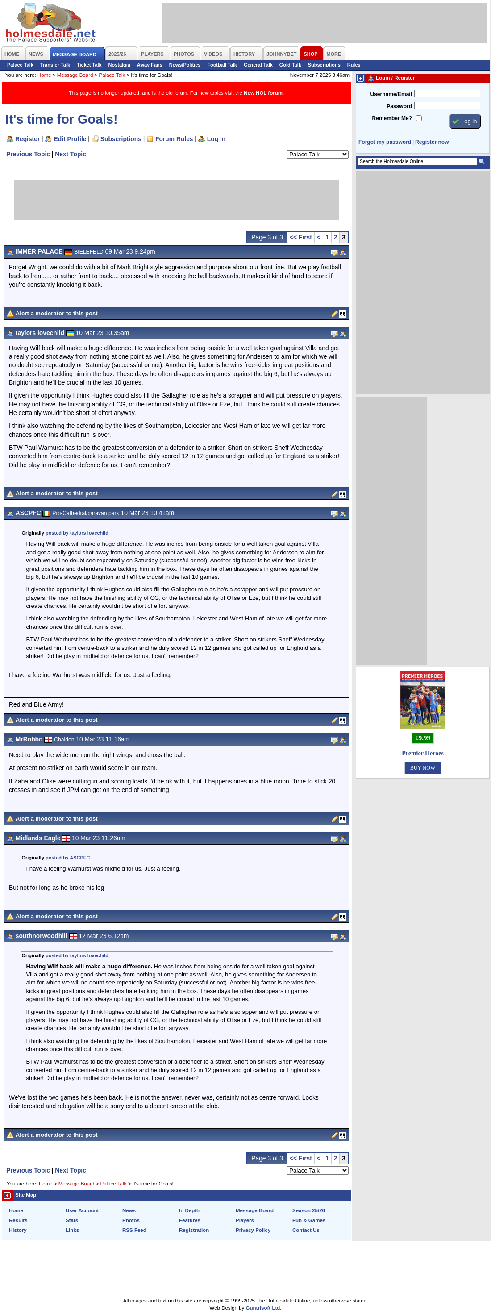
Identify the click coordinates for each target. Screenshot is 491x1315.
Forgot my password (384, 142)
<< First (301, 237)
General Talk (258, 64)
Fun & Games (308, 1220)
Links (72, 1230)
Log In (216, 138)
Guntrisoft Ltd (263, 1308)
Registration (194, 1230)
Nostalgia (119, 64)
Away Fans (149, 64)
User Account (82, 1210)
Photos (131, 1220)
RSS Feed (134, 1230)
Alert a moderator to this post (57, 313)
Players (245, 1220)
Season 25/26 (308, 1210)
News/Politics (185, 64)
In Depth (189, 1210)
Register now (432, 142)
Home (44, 75)
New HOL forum (263, 93)
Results (18, 1220)
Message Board (75, 75)
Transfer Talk (55, 64)
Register (27, 138)
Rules (354, 64)
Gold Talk (290, 64)
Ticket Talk (89, 64)
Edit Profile (70, 138)
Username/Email (391, 94)
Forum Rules (174, 138)
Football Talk (222, 64)
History (18, 1230)
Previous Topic (28, 154)
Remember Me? (392, 118)
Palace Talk (20, 64)
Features (189, 1220)
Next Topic (70, 154)
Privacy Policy (253, 1230)
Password (399, 106)
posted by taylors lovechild (77, 533)
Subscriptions (324, 64)
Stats (72, 1220)
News (129, 1210)
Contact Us (306, 1230)
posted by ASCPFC (68, 857)
